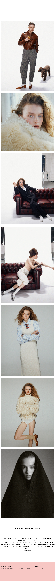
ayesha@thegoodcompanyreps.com (16, 569)
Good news (40, 569)
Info (37, 566)
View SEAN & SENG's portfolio (27, 528)
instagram (39, 571)
